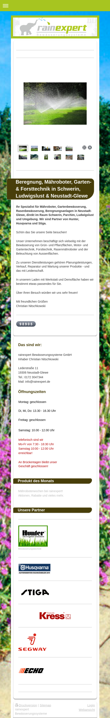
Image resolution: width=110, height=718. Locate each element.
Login (91, 705)
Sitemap (45, 705)
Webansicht (87, 709)
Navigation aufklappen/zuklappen (55, 5)
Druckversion (26, 705)
